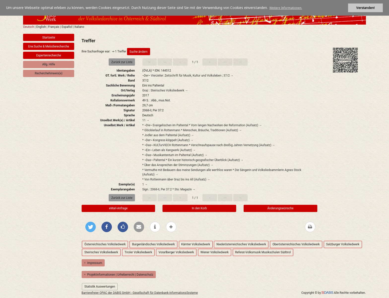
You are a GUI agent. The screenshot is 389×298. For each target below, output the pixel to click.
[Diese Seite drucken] (310, 227)
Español (67, 27)
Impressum (93, 263)
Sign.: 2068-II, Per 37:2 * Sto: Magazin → (168, 189)
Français (53, 27)
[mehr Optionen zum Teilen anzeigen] (171, 227)
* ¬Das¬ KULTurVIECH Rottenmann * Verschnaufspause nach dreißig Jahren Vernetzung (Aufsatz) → (208, 145)
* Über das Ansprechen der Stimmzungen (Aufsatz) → (178, 165)
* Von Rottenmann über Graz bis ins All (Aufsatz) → (176, 179)
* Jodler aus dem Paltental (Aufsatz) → (168, 135)
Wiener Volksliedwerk (214, 252)
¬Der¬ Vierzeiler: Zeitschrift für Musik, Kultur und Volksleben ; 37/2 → (187, 75)
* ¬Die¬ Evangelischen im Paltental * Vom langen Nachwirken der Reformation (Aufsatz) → (202, 125)
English (41, 27)
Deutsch (28, 27)
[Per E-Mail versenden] (139, 227)
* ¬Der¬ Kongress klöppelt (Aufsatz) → (168, 140)
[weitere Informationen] (155, 227)
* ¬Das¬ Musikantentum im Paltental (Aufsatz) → (174, 155)
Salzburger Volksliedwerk (342, 244)
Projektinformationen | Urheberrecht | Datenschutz (118, 274)
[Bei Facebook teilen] (106, 227)
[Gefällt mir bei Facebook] (123, 227)
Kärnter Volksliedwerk (195, 244)
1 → (145, 184)
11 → (145, 120)
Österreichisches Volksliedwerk (105, 244)
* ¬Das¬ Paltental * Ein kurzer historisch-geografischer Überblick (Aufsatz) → (193, 160)
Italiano (79, 27)
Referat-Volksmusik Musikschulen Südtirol (263, 252)
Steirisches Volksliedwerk (101, 252)
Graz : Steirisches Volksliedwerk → (165, 90)
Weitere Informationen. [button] (285, 8)
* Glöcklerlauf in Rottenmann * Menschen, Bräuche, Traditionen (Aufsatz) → (192, 130)
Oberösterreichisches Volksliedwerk (296, 244)
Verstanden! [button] (365, 8)
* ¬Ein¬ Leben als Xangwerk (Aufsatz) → (169, 150)
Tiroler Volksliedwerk (138, 252)
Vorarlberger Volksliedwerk (176, 252)
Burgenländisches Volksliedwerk (153, 244)
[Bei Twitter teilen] (90, 227)
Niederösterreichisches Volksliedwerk (241, 244)
